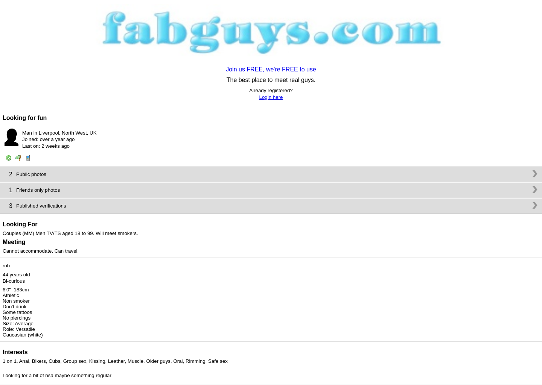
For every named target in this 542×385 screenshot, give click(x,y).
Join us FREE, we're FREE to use (271, 69)
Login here (271, 97)
